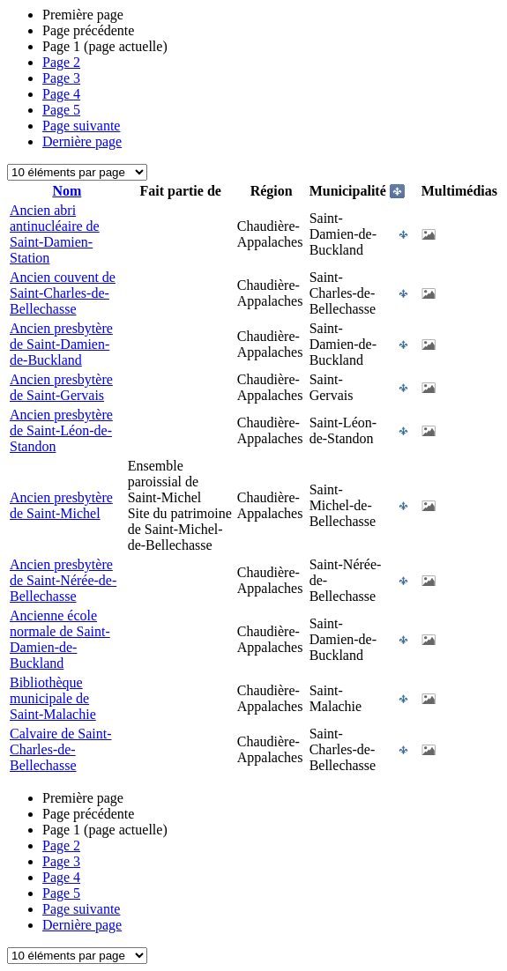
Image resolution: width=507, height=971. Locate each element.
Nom (66, 190)
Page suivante (81, 125)
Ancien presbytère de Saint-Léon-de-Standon (61, 430)
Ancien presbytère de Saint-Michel (61, 505)
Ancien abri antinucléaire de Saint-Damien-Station (55, 234)
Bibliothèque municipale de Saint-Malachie (53, 698)
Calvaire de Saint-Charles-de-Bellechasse (61, 749)
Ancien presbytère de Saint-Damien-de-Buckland (61, 344)
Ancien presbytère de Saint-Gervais (61, 387)
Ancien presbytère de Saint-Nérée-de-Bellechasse (63, 580)
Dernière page (82, 141)
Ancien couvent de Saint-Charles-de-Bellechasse (63, 293)
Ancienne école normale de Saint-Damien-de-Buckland (60, 639)
